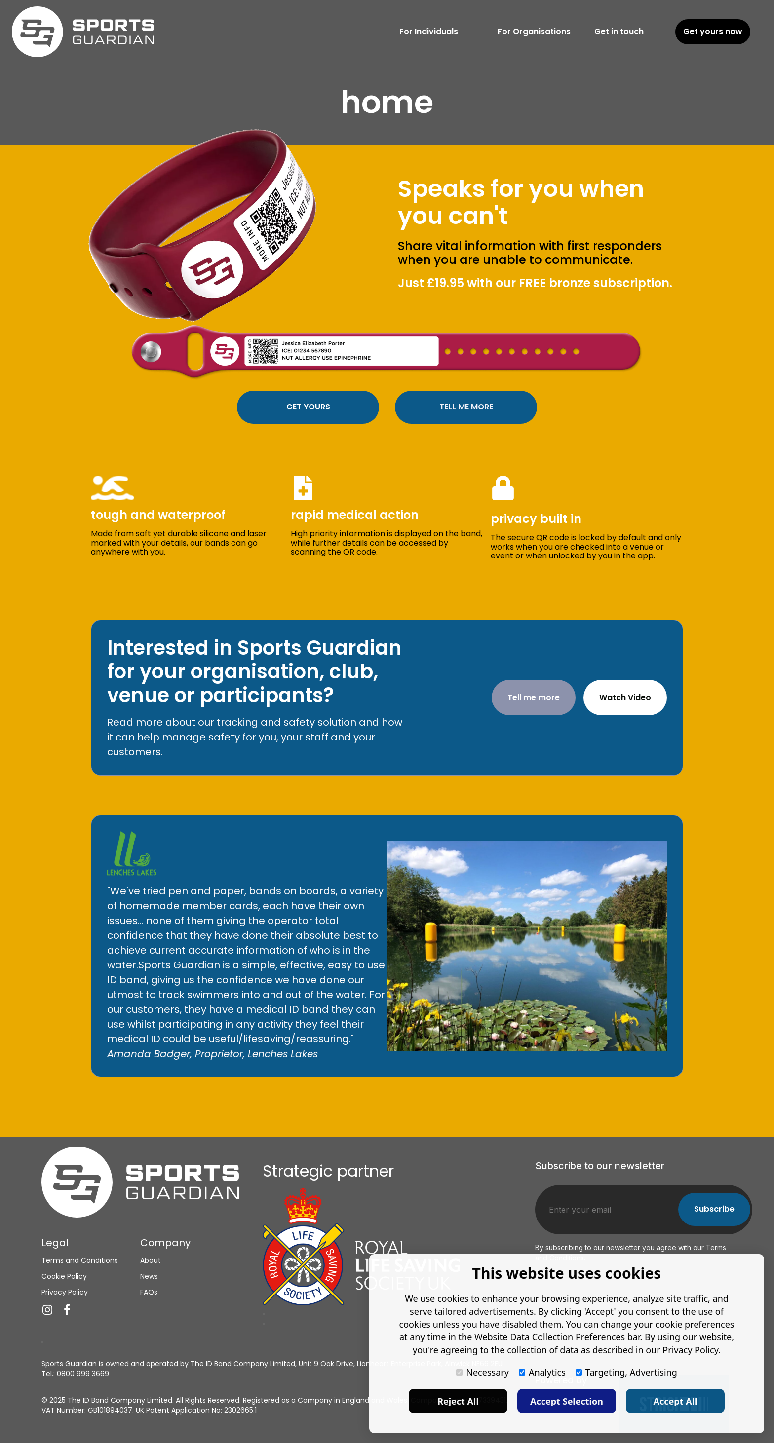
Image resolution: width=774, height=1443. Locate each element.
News (149, 1275)
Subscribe (714, 1209)
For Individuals (428, 31)
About (150, 1260)
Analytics (542, 1372)
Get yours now (712, 31)
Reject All (458, 1401)
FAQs (148, 1291)
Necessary (482, 1372)
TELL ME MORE (466, 406)
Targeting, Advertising (626, 1372)
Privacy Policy (64, 1291)
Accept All (675, 1401)
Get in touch (619, 31)
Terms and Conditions (79, 1260)
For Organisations (534, 31)
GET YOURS (308, 406)
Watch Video (625, 697)
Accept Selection (566, 1401)
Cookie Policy (64, 1275)
